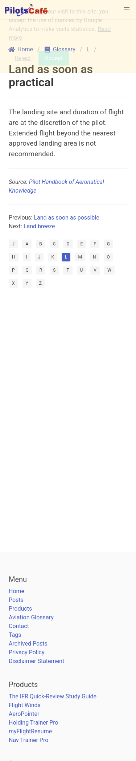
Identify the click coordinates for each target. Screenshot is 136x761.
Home (16, 591)
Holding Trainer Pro (33, 722)
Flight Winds (25, 705)
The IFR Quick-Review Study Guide (52, 696)
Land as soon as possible (66, 217)
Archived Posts (28, 643)
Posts (16, 599)
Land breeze (39, 226)
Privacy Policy (27, 652)
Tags (15, 634)
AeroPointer (24, 713)
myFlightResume (30, 731)
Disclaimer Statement (36, 661)
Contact (19, 626)
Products (20, 608)
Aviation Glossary (31, 617)
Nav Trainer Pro (28, 740)
